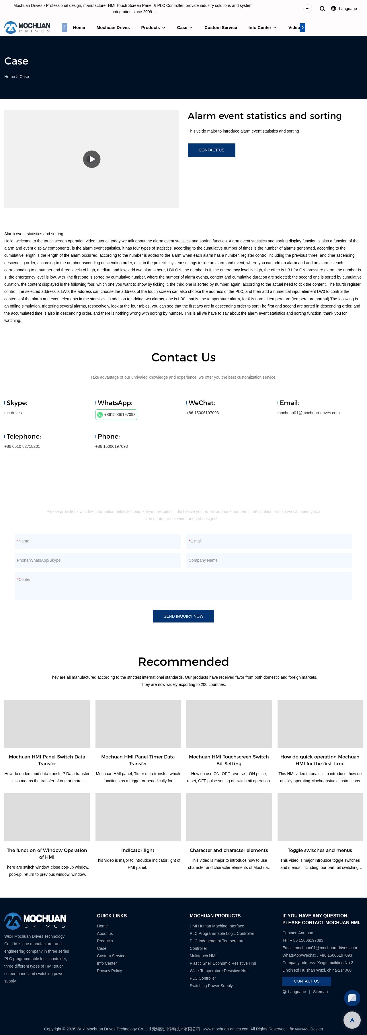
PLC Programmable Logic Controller (222, 933)
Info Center (260, 27)
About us (105, 933)
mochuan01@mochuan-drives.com (309, 413)
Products (150, 27)
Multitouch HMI (203, 956)
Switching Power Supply (211, 985)
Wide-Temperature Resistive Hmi (220, 970)
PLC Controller (203, 978)
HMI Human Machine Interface (217, 926)
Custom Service (220, 27)
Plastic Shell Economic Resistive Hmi (223, 963)
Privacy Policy (109, 970)
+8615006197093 (116, 415)
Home (79, 27)
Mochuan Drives (113, 27)
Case (182, 27)
